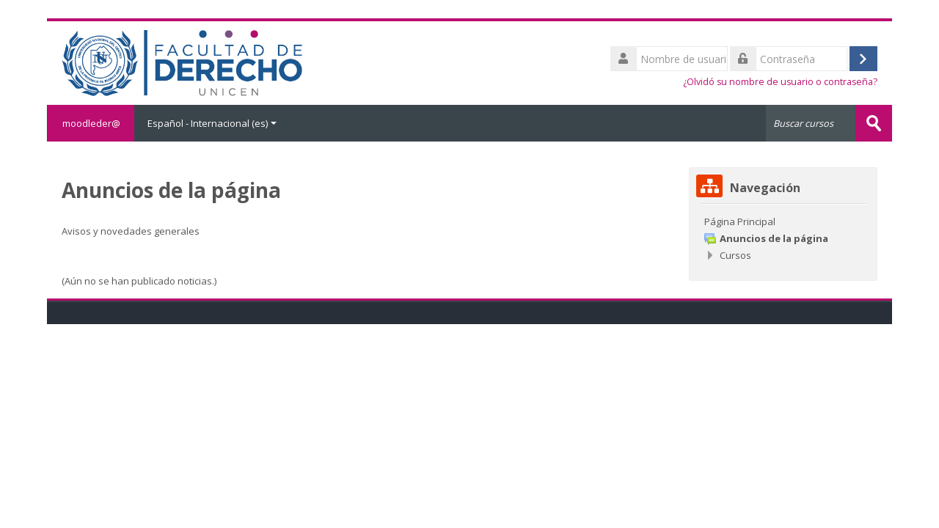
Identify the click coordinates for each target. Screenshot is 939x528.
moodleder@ (91, 123)
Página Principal (739, 221)
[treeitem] (783, 221)
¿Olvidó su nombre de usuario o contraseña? (780, 82)
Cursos (735, 255)
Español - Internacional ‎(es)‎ (212, 123)
